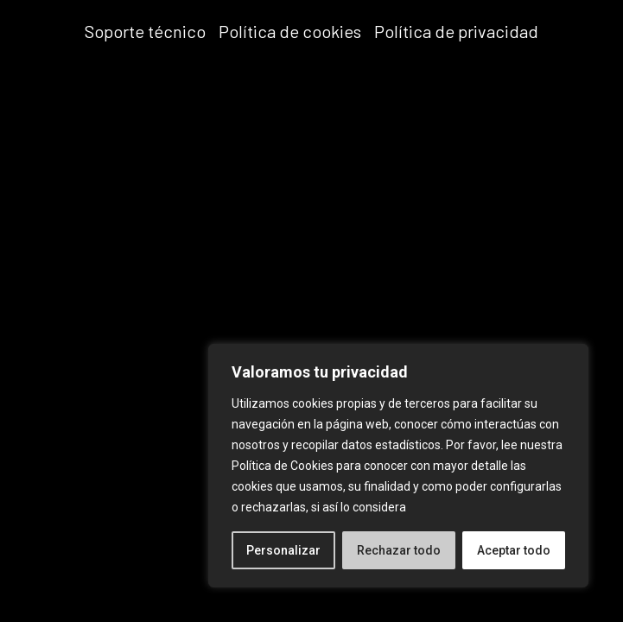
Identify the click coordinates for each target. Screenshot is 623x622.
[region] (398, 465)
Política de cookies (290, 31)
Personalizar (283, 550)
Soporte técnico (145, 31)
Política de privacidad (456, 31)
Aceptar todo (513, 550)
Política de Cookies (283, 466)
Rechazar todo (399, 550)
